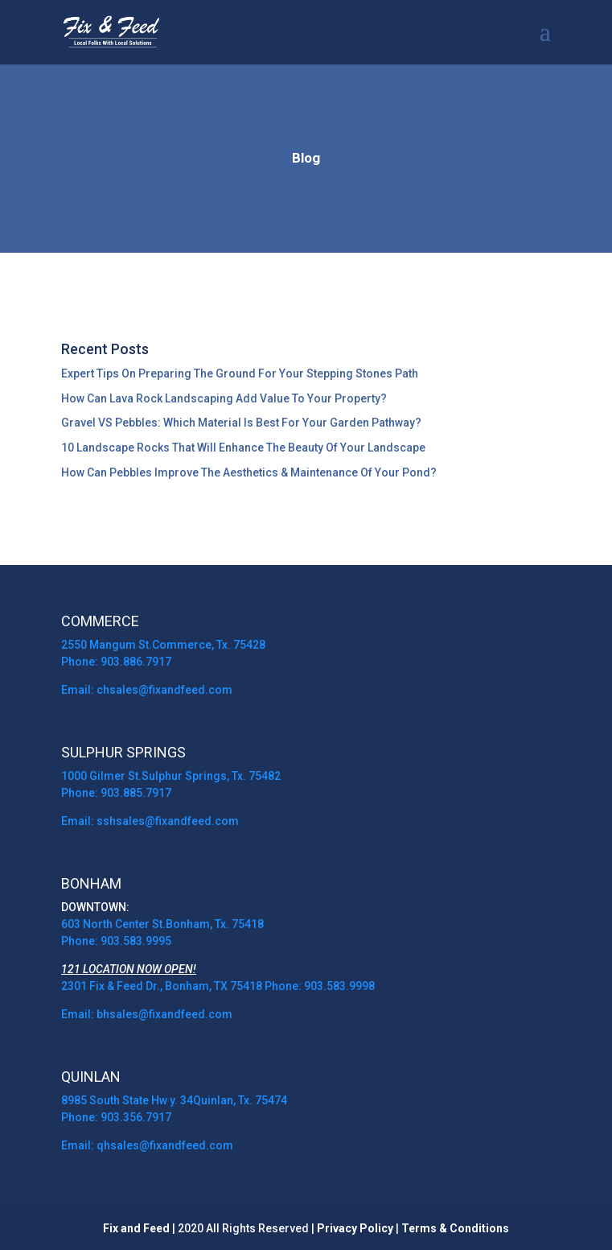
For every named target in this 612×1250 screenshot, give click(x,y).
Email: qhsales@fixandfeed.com (147, 1145)
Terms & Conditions (455, 1228)
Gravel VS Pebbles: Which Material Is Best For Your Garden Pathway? (241, 422)
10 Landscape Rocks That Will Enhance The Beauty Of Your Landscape (243, 447)
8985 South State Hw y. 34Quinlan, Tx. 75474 (174, 1100)
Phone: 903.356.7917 (116, 1117)
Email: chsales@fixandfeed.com (146, 689)
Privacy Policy (355, 1228)
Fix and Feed (136, 1228)
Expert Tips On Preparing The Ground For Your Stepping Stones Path (239, 373)
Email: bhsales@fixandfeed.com (148, 1014)
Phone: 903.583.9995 (116, 940)
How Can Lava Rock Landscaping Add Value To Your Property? (224, 398)
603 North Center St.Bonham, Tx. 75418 (162, 924)
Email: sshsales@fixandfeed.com (150, 821)
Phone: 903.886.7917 (116, 661)
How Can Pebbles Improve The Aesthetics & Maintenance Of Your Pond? (249, 472)
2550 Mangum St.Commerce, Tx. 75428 (163, 644)
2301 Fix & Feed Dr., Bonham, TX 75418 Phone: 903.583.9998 (218, 986)
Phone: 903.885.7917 (116, 792)
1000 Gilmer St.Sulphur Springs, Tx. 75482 (171, 775)
